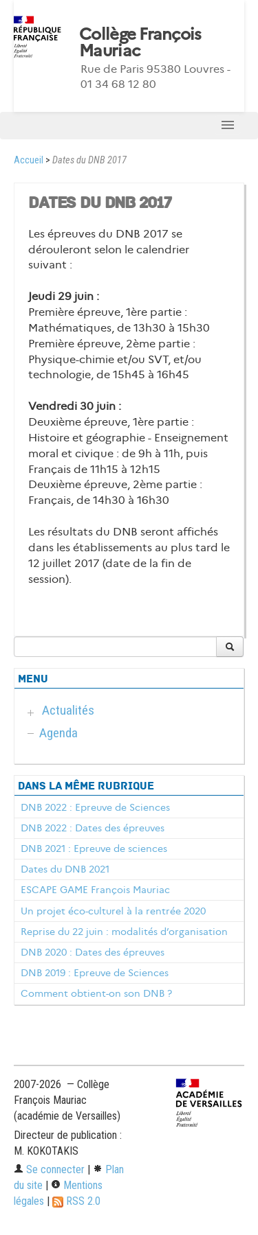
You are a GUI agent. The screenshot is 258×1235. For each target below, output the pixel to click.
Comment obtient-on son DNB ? (96, 993)
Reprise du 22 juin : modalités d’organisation (124, 931)
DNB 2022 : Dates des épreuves (92, 828)
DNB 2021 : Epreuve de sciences (94, 848)
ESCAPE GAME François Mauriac (95, 890)
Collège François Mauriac (140, 42)
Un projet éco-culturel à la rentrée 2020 (113, 911)
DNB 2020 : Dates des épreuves (92, 952)
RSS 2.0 (76, 1201)
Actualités (68, 710)
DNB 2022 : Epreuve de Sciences (95, 807)
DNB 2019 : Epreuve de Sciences (95, 973)
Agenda (58, 733)
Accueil (28, 160)
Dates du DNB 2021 (65, 869)
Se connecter (49, 1169)
